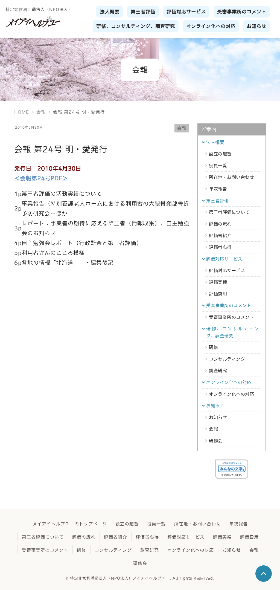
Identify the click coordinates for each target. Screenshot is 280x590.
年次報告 (218, 189)
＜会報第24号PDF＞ (41, 178)
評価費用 (218, 293)
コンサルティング (227, 359)
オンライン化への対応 (231, 394)
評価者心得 (220, 247)
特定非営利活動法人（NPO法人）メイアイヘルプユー (120, 578)
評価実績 (218, 282)
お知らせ (218, 417)
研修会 (216, 440)
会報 (181, 128)
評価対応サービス (227, 270)
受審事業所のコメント (231, 317)
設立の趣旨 (220, 154)
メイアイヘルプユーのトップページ (70, 524)
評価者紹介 (220, 235)
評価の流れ (220, 224)
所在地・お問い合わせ (231, 177)
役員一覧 (218, 165)
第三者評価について (229, 212)
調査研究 (218, 370)
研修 (213, 347)
